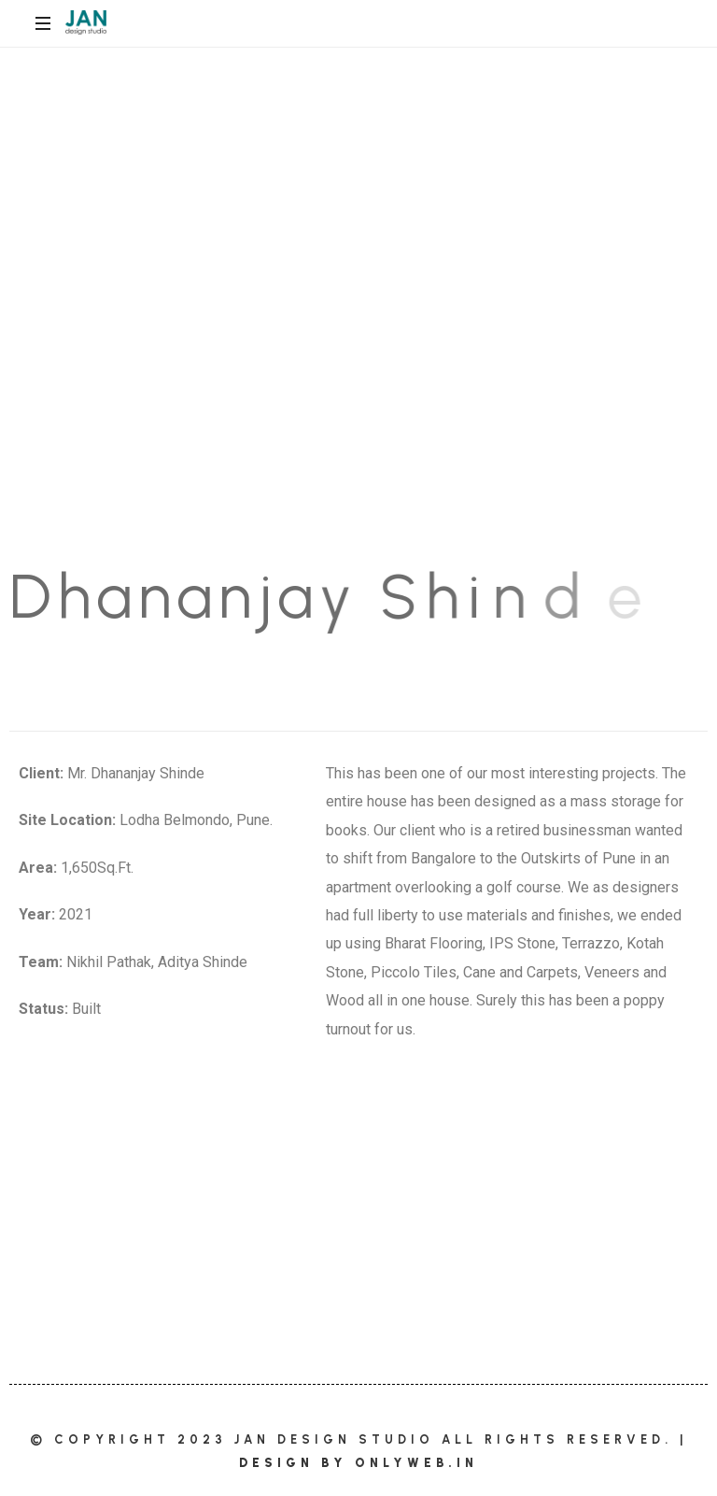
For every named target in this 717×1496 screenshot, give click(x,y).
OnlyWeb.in (416, 1463)
